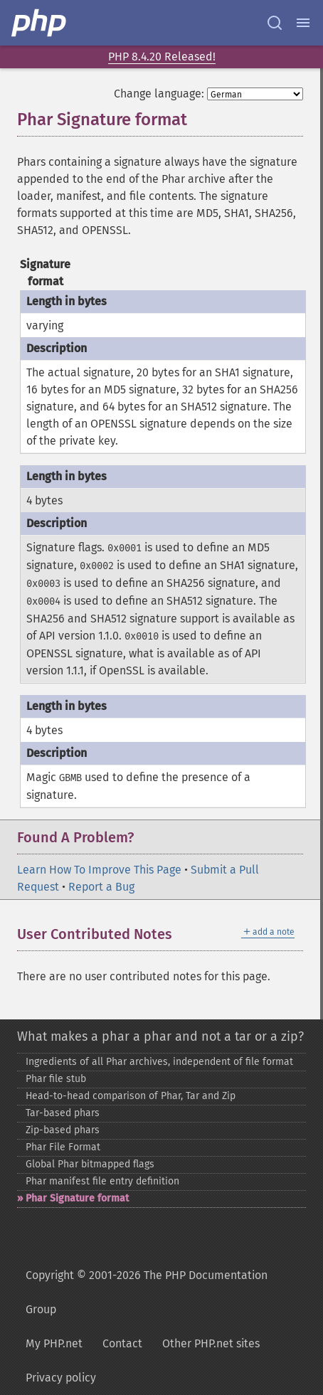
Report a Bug (101, 886)
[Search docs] (274, 23)
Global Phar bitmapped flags (90, 1164)
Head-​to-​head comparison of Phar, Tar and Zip (130, 1096)
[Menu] (303, 23)
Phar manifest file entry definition (102, 1181)
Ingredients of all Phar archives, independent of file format (159, 1062)
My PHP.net (54, 1343)
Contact (122, 1343)
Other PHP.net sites (211, 1343)
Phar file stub (56, 1079)
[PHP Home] (39, 23)
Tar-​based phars (63, 1113)
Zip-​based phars (63, 1130)
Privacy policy (61, 1377)
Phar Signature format (77, 1198)
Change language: (159, 93)
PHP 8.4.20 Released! (162, 56)
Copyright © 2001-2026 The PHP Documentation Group (147, 1292)
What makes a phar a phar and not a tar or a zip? (160, 1036)
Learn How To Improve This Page (99, 869)
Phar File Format (63, 1147)
